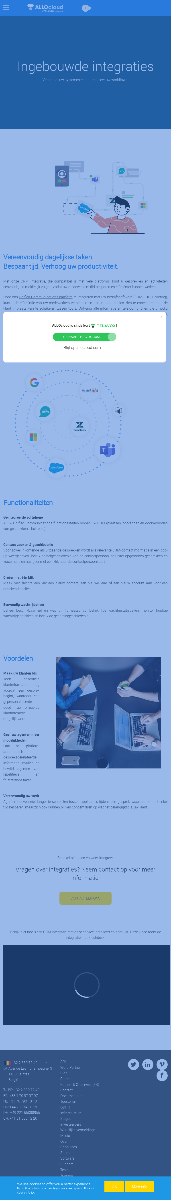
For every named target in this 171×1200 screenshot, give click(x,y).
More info (139, 1186)
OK (114, 1186)
